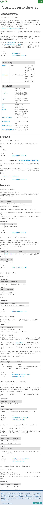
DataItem (22, 161)
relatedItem (5, 75)
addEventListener (7, 117)
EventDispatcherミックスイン (13, 44)
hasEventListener (7, 125)
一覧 (40, 1)
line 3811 (24, 232)
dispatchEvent (6, 121)
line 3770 (24, 268)
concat (4, 89)
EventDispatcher (11, 42)
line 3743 (24, 155)
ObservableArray (9, 254)
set (3, 107)
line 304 (22, 376)
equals (4, 99)
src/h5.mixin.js (16, 376)
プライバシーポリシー (7, 503)
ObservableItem (32, 161)
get (3, 104)
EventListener (19, 342)
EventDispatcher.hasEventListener (21, 459)
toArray (4, 109)
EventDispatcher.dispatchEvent (20, 417)
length (4, 65)
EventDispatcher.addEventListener (21, 374)
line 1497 (24, 179)
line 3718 (24, 55)
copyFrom (5, 93)
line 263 (22, 461)
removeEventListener (8, 129)
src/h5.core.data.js (17, 55)
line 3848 (24, 311)
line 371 (22, 420)
